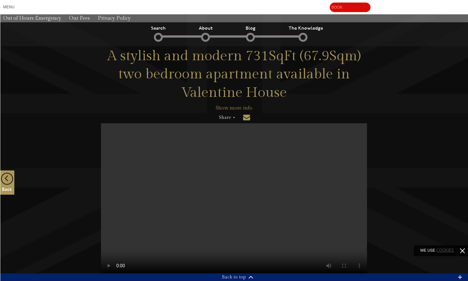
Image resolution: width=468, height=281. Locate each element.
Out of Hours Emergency (32, 18)
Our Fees (79, 18)
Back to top (234, 277)
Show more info (234, 108)
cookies (445, 250)
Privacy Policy (114, 18)
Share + (227, 117)
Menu (8, 7)
